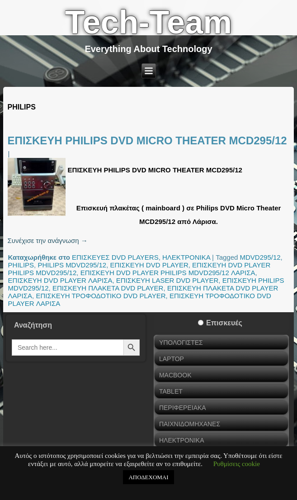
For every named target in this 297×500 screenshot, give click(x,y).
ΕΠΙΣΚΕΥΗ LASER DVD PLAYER (167, 280)
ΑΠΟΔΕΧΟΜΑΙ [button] (148, 477)
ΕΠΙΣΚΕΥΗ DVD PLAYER (149, 265)
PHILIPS (21, 265)
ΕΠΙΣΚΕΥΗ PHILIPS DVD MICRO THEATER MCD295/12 (147, 140)
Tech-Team (148, 22)
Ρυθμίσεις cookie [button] (236, 463)
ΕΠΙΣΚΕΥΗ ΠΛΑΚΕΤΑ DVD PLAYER (107, 288)
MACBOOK (175, 375)
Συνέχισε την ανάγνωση (48, 240)
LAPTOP (171, 358)
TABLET (171, 391)
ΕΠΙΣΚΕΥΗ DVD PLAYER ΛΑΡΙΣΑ (60, 280)
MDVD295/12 (260, 257)
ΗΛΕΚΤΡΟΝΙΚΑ (186, 257)
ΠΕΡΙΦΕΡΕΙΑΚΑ (182, 407)
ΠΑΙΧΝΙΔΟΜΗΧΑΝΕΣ (189, 424)
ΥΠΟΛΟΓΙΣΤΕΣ (181, 342)
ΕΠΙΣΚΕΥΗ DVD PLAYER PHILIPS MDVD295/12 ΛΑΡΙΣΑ (167, 272)
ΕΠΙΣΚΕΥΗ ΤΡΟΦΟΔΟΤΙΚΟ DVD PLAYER (100, 296)
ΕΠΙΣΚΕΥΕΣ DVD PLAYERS (115, 257)
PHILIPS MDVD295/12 (72, 265)
